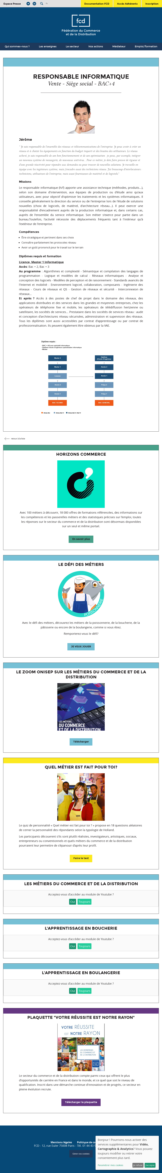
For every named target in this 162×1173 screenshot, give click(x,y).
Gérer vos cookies (80, 1154)
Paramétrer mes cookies (110, 1165)
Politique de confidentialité (94, 1142)
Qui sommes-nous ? (17, 46)
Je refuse (138, 1165)
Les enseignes (47, 46)
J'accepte (150, 1165)
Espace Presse (12, 3)
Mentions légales (61, 1142)
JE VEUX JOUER (81, 646)
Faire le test (81, 858)
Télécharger (81, 741)
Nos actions (95, 46)
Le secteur (72, 46)
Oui (72, 902)
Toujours (84, 902)
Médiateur (118, 46)
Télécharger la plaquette (81, 1102)
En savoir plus (81, 539)
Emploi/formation (146, 46)
